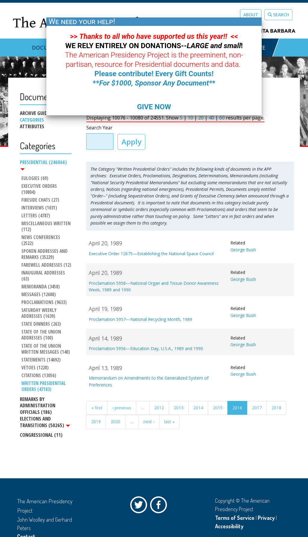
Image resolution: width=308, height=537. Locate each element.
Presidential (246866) (43, 164)
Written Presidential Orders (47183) (44, 386)
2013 (178, 408)
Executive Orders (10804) (39, 189)
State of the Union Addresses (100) (41, 335)
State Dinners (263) (41, 324)
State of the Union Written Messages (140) (45, 349)
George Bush (243, 250)
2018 (276, 408)
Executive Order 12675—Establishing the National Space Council (151, 253)
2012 (159, 408)
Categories (32, 119)
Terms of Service (234, 517)
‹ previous (121, 408)
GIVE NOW (154, 107)
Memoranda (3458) (40, 287)
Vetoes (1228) (35, 368)
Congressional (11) (41, 434)
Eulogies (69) (34, 178)
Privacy (266, 517)
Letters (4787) (35, 216)
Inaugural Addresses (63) (43, 276)
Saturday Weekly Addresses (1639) (39, 313)
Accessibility (229, 526)
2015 (218, 408)
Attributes (32, 126)
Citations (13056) (38, 376)
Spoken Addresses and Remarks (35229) (45, 254)
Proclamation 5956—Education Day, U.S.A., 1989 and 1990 (146, 348)
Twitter (140, 506)
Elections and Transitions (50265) (45, 422)
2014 (198, 408)
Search (278, 14)
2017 (257, 408)
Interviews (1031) (39, 208)
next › (148, 421)
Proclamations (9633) (44, 303)
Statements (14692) (41, 360)
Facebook (160, 506)
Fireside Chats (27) (40, 200)
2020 (115, 421)
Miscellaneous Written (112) (46, 227)
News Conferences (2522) (41, 240)
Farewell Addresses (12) (46, 265)
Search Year (99, 128)
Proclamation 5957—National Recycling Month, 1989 (140, 319)
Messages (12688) (38, 295)
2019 (96, 421)
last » (169, 421)
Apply (131, 142)
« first (96, 408)
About (250, 14)
